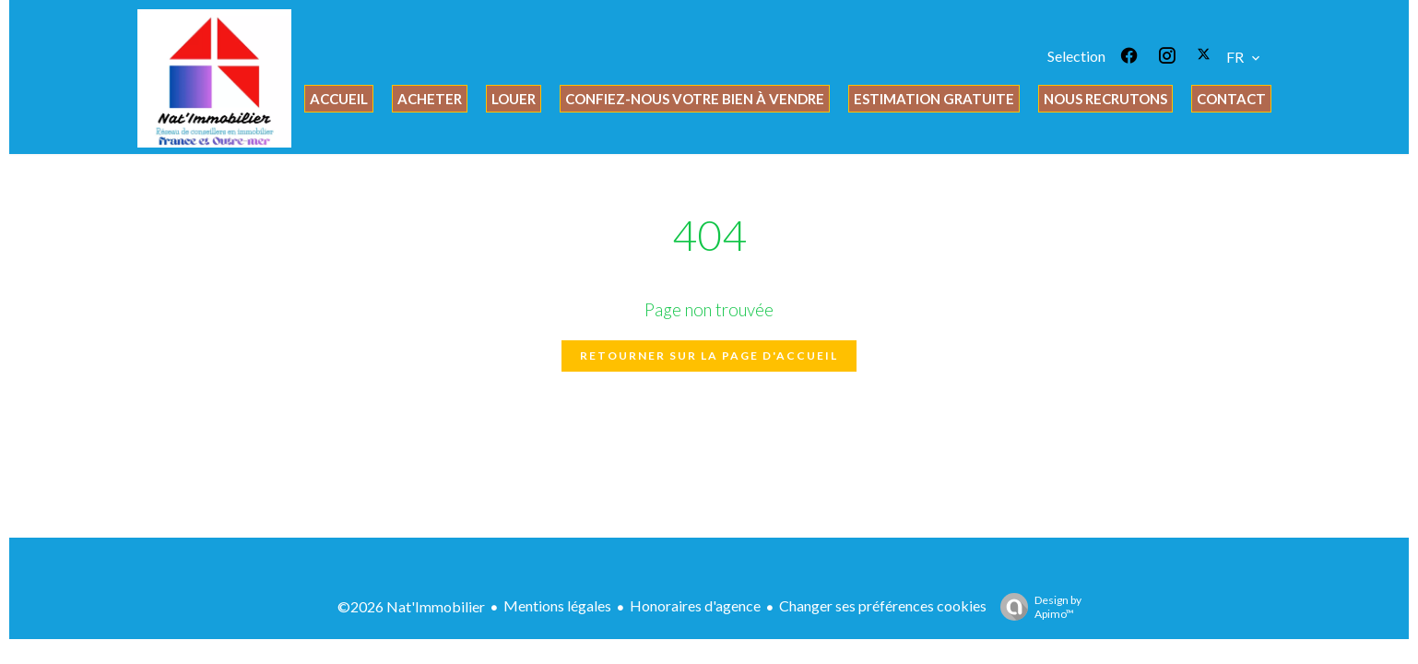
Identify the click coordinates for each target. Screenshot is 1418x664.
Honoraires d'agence (695, 605)
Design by (1036, 607)
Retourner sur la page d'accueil (709, 355)
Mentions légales (557, 605)
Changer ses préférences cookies (883, 605)
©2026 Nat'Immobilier (411, 606)
